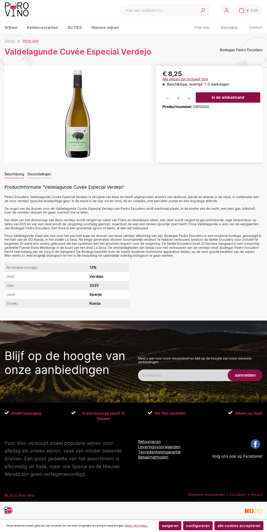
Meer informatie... (137, 525)
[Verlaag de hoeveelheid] (167, 98)
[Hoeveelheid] (178, 98)
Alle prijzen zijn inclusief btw (185, 79)
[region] (78, 114)
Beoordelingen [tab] (39, 174)
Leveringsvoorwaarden (159, 446)
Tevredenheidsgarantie (160, 452)
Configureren (198, 525)
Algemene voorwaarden (206, 494)
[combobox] (158, 10)
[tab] (14, 174)
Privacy (257, 494)
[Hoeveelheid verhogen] (189, 98)
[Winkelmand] (248, 10)
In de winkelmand (228, 97)
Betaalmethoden (153, 457)
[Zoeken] (202, 10)
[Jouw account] (226, 10)
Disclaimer (238, 494)
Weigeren (170, 525)
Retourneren (149, 441)
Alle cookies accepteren (238, 525)
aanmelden (245, 375)
